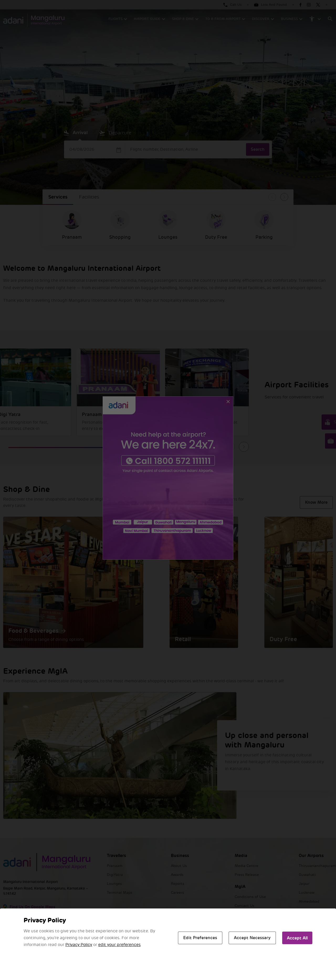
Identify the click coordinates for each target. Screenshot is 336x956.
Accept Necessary (252, 938)
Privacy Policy (78, 944)
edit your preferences (119, 944)
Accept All (297, 938)
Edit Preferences (200, 938)
